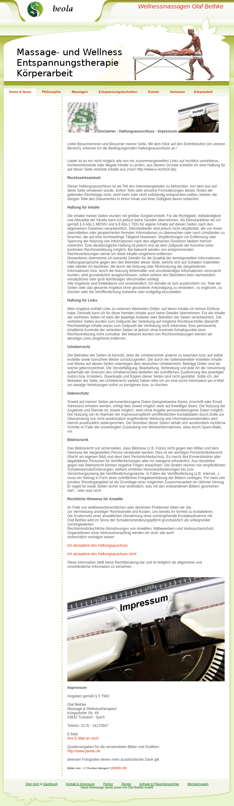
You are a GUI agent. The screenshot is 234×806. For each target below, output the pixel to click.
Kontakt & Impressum (80, 784)
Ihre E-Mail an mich (82, 738)
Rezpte (126, 784)
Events (153, 92)
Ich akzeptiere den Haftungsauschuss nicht (101, 554)
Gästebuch (50, 784)
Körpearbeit (203, 92)
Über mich (33, 784)
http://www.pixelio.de (83, 751)
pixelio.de (119, 768)
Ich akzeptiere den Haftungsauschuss (97, 545)
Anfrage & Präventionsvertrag (159, 784)
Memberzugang (198, 784)
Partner (108, 784)
